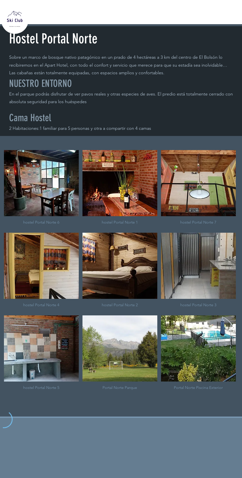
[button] (41, 189)
